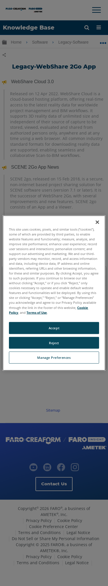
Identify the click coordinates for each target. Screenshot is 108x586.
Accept (54, 328)
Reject (54, 342)
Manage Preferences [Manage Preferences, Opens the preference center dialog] (54, 357)
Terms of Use (36, 312)
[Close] (97, 222)
